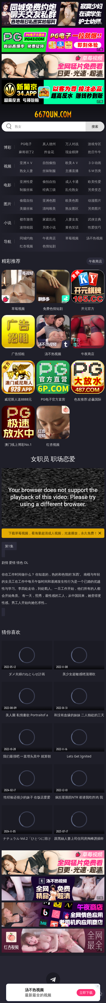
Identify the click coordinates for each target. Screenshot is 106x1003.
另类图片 (94, 208)
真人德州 (49, 144)
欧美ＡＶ (72, 162)
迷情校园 (26, 227)
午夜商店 (49, 238)
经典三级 (49, 189)
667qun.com (52, 114)
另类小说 (49, 227)
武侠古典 (94, 219)
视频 (7, 166)
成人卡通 (72, 181)
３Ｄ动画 (94, 162)
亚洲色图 (49, 200)
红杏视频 (26, 246)
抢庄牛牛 (94, 152)
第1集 (9, 546)
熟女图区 (72, 208)
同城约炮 (26, 238)
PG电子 (26, 144)
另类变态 (94, 189)
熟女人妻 (26, 170)
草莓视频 (72, 238)
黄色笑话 (72, 227)
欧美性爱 (94, 181)
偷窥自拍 (26, 200)
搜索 (95, 126)
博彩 (7, 147)
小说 (7, 222)
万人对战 (72, 144)
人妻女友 (72, 219)
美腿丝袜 (26, 208)
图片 (7, 203)
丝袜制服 (49, 170)
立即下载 (86, 992)
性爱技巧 (94, 227)
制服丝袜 (26, 189)
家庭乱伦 (49, 219)
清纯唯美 (49, 208)
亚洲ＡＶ (26, 162)
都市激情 (26, 219)
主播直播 (72, 170)
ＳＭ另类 (94, 170)
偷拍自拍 (49, 181)
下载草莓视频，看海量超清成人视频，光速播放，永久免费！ (55, 533)
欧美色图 (72, 200)
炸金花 (49, 152)
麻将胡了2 (26, 152)
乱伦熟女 (72, 189)
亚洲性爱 (26, 181)
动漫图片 (94, 200)
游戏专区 (94, 144)
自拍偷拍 (49, 162)
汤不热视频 (94, 238)
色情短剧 (49, 246)
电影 (7, 185)
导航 (7, 241)
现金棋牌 (72, 152)
